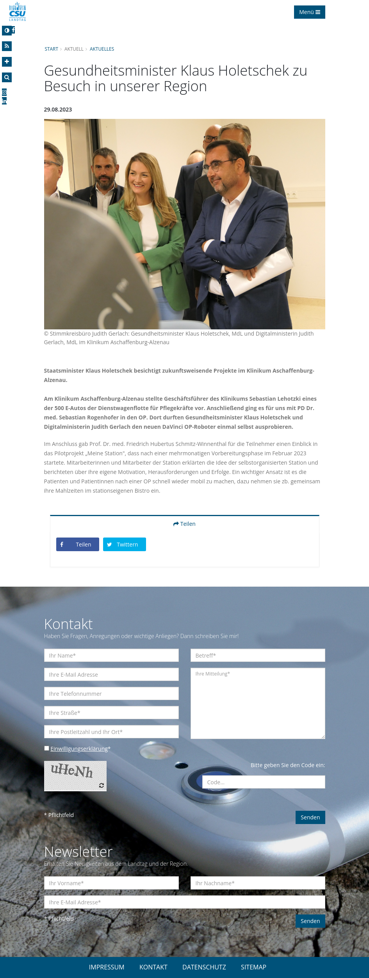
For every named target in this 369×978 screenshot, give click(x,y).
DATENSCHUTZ (204, 967)
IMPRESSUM (107, 967)
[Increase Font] (7, 62)
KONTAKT (153, 967)
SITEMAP (253, 967)
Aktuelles (102, 49)
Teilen (184, 523)
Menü (309, 12)
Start (51, 49)
